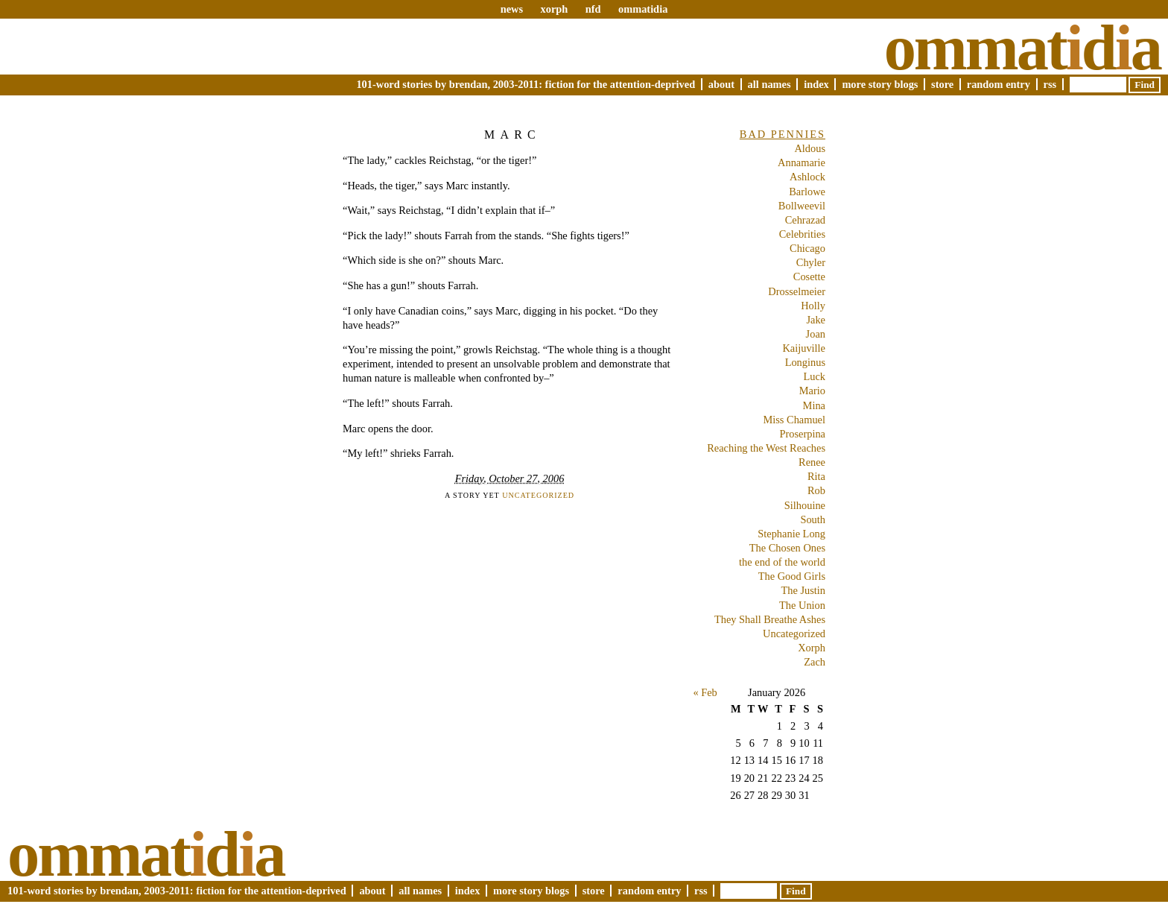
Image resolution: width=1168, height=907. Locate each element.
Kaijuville (803, 348)
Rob (816, 490)
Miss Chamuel (794, 420)
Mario (812, 390)
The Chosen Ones (787, 548)
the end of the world (782, 562)
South (812, 519)
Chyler (810, 262)
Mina (814, 405)
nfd (593, 9)
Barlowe (807, 191)
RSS (1050, 84)
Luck (814, 376)
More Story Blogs (880, 84)
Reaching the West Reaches (766, 448)
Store (942, 84)
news (512, 9)
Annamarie (801, 162)
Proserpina (802, 434)
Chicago (807, 248)
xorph (554, 9)
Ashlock (807, 177)
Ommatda (1022, 47)
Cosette (809, 276)
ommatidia (642, 9)
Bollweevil (801, 206)
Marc (512, 134)
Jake (815, 320)
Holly (813, 306)
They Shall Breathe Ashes (769, 619)
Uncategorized (538, 495)
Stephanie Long (791, 534)
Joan (815, 334)
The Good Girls (791, 576)
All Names (769, 84)
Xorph (811, 648)
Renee (812, 462)
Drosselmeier (796, 291)
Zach (814, 662)
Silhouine (804, 505)
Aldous (809, 148)
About (721, 84)
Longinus (805, 362)
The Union (802, 605)
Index (816, 84)
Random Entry (998, 84)
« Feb (705, 692)
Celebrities (802, 234)
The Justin (803, 590)
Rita (816, 476)
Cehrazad (805, 220)
